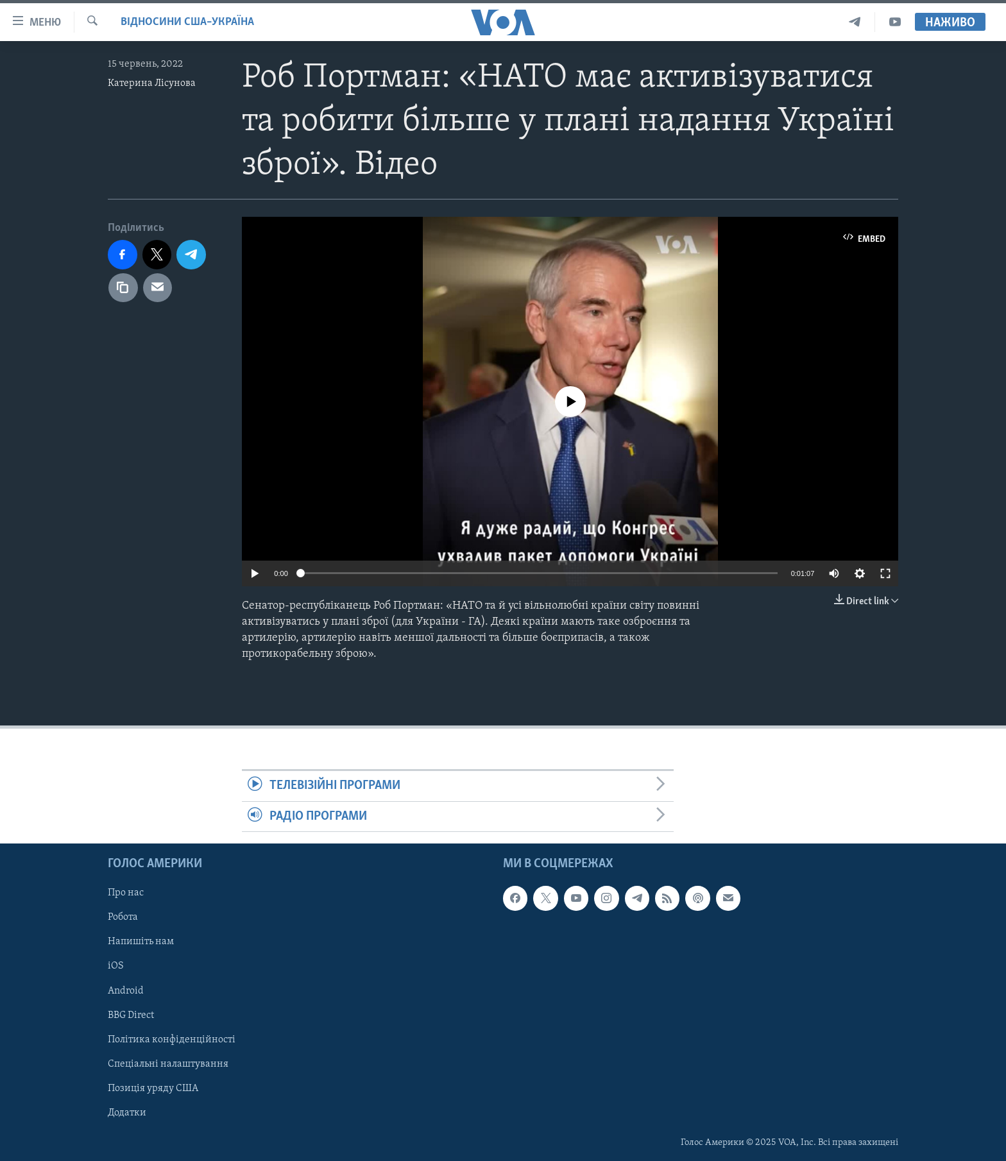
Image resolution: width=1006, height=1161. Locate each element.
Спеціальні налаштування (168, 1064)
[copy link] (123, 288)
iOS (116, 966)
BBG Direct (131, 1015)
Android (126, 991)
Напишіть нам (141, 941)
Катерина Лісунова (152, 83)
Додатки (127, 1113)
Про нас (126, 893)
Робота (123, 917)
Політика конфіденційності (171, 1040)
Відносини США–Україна (187, 22)
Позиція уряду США (153, 1088)
